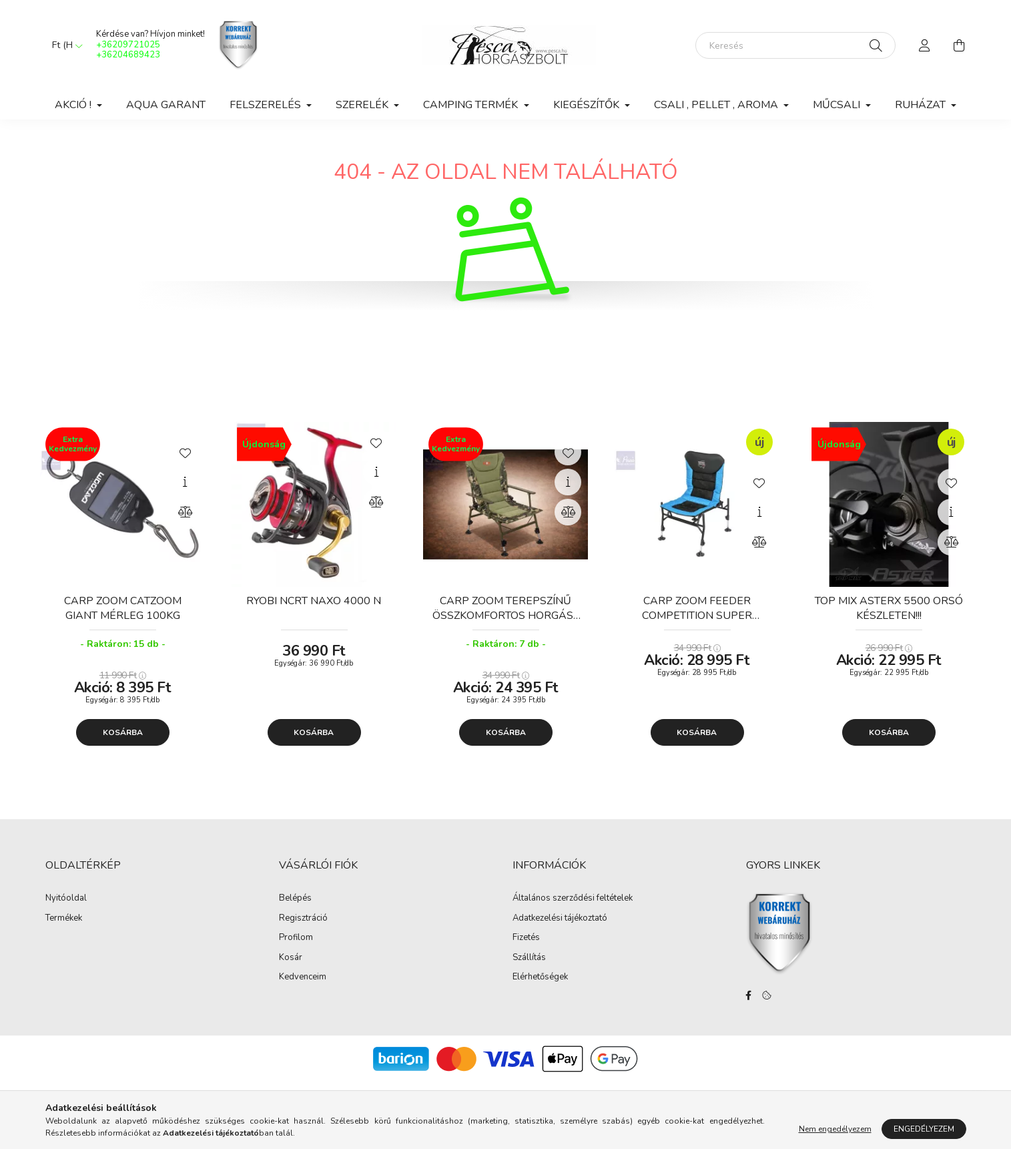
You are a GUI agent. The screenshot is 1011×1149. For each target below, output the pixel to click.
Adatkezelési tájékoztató (560, 918)
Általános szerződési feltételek (573, 898)
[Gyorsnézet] (185, 482)
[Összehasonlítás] (185, 512)
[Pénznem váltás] (64, 45)
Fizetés (526, 938)
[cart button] (959, 45)
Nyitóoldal (66, 898)
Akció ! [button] (74, 104)
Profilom (296, 938)
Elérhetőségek (540, 977)
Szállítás (529, 958)
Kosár (290, 958)
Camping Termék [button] (472, 104)
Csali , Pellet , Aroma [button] (717, 104)
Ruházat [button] (921, 104)
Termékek (63, 918)
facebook (748, 995)
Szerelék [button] (363, 104)
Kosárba (123, 732)
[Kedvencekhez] (185, 452)
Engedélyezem (924, 1129)
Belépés (295, 898)
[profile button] (925, 45)
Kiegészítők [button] (587, 104)
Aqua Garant (166, 104)
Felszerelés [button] (267, 104)
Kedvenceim (302, 977)
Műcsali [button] (838, 104)
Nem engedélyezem (835, 1129)
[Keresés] (795, 45)
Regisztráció (303, 918)
